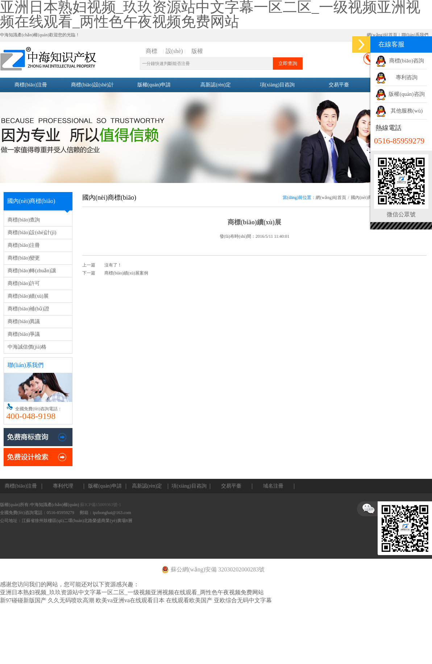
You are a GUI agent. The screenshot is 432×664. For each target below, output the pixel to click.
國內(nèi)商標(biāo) (369, 197)
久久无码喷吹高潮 (71, 600)
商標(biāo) (151, 52)
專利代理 (63, 486)
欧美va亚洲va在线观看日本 (130, 600)
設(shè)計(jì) (174, 52)
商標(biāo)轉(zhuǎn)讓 (32, 270)
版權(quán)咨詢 (406, 94)
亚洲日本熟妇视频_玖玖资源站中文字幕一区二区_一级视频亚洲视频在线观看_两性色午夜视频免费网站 (132, 592)
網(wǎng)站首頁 (382, 34)
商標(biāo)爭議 (24, 334)
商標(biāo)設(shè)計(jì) (92, 92)
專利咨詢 (407, 77)
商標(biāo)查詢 (24, 220)
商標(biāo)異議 (24, 321)
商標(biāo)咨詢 (406, 61)
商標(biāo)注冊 (30, 84)
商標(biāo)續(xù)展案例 (126, 273)
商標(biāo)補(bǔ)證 (28, 308)
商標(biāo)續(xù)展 (28, 296)
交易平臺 (339, 84)
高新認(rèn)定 (215, 84)
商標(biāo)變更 (24, 258)
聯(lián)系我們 (415, 34)
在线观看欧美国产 (189, 600)
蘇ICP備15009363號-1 (100, 504)
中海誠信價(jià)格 (27, 347)
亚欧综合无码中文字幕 (243, 600)
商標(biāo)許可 (24, 283)
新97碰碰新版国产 (23, 600)
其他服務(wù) (407, 111)
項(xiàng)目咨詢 (277, 84)
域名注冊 (273, 486)
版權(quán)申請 (154, 84)
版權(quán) (197, 52)
